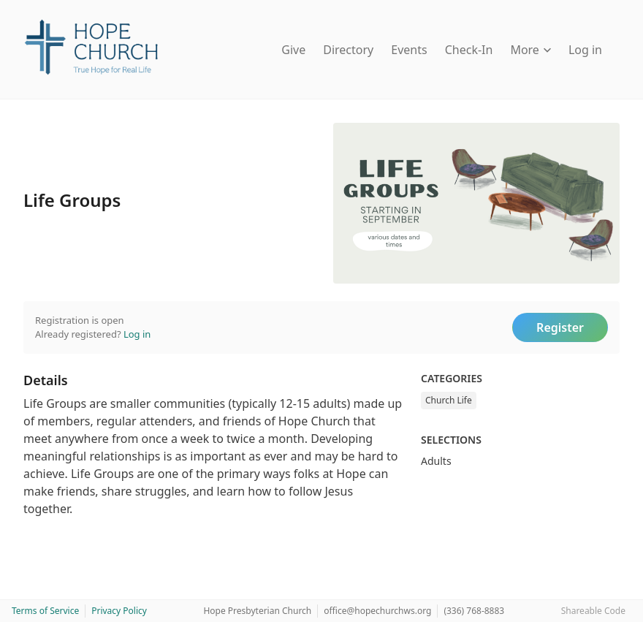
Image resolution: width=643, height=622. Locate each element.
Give (293, 50)
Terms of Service (45, 610)
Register (560, 327)
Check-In (469, 50)
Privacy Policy (119, 610)
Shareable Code (593, 610)
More (530, 50)
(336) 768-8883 (474, 610)
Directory (348, 50)
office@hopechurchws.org (377, 610)
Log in (585, 50)
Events (409, 50)
